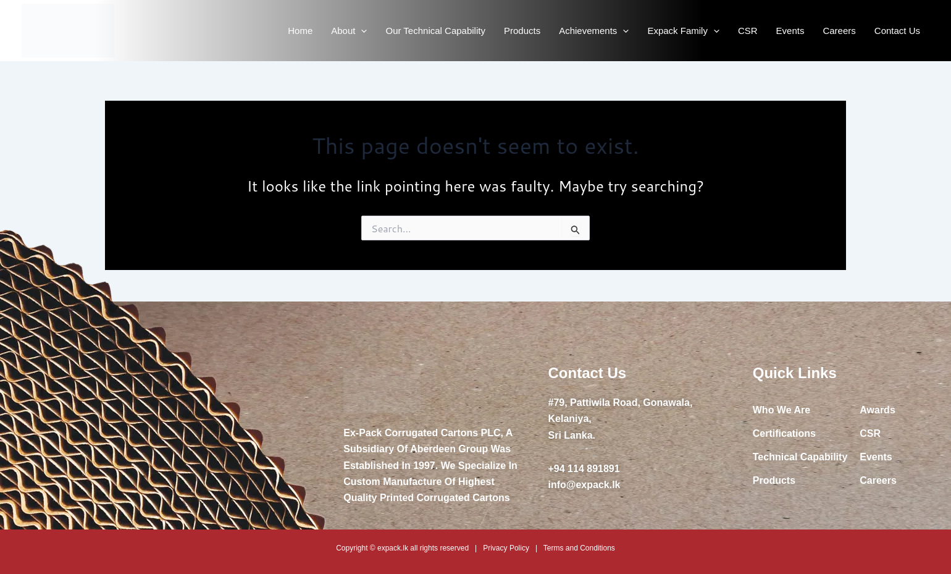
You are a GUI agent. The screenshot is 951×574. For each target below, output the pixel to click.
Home (300, 30)
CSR (748, 30)
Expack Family (683, 31)
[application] (361, 31)
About (349, 31)
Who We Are (781, 410)
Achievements (594, 31)
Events (790, 30)
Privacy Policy (506, 548)
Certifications (784, 433)
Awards (877, 410)
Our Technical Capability (435, 30)
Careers (839, 30)
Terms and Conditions (579, 548)
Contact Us (897, 30)
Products (522, 30)
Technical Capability (800, 457)
